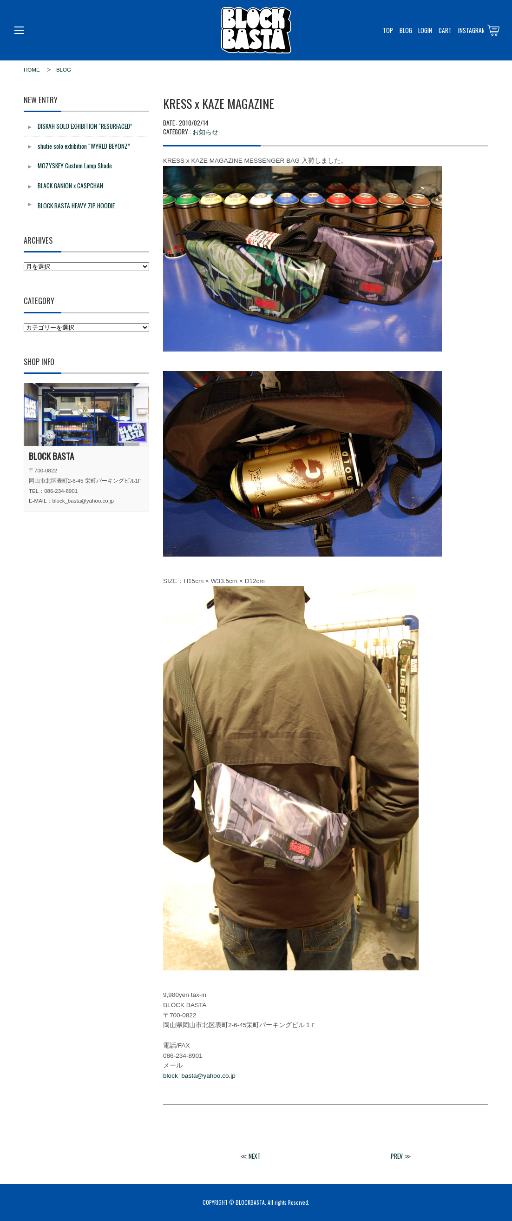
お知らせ (205, 131)
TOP (388, 30)
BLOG (406, 30)
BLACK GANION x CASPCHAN (70, 185)
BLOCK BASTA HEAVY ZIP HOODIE (76, 205)
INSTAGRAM (472, 30)
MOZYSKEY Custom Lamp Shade (75, 165)
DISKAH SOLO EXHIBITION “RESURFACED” (85, 126)
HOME (32, 70)
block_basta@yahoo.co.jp (199, 1075)
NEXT (255, 1156)
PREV (397, 1156)
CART (445, 30)
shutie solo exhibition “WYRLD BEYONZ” (84, 146)
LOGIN (425, 30)
